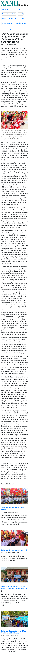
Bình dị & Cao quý (7, 23)
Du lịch (21, 14)
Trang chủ (5, 9)
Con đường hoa (21, 23)
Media (22, 18)
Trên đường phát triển (9, 14)
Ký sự (4, 18)
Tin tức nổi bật (16, 9)
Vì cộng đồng (12, 18)
